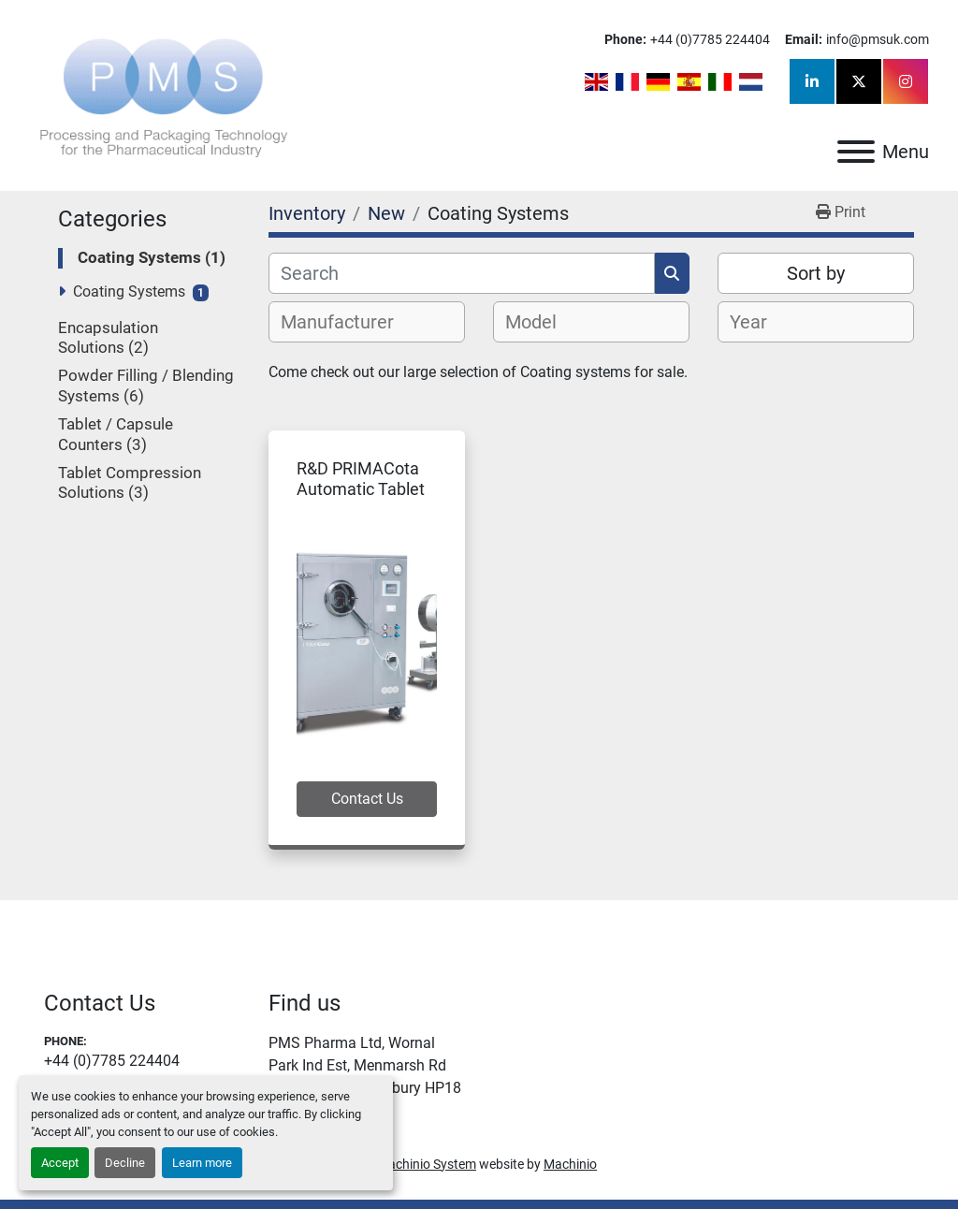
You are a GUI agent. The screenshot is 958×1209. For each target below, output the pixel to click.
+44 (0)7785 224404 (710, 39)
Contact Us (367, 799)
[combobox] (367, 321)
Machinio (570, 1164)
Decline (125, 1163)
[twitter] (858, 81)
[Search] (462, 273)
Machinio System (426, 1164)
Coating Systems (129, 291)
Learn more (202, 1163)
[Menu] (856, 151)
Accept (60, 1163)
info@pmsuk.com (877, 39)
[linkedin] (812, 81)
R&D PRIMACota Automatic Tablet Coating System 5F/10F (361, 500)
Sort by (816, 273)
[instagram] (905, 81)
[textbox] (347, 322)
